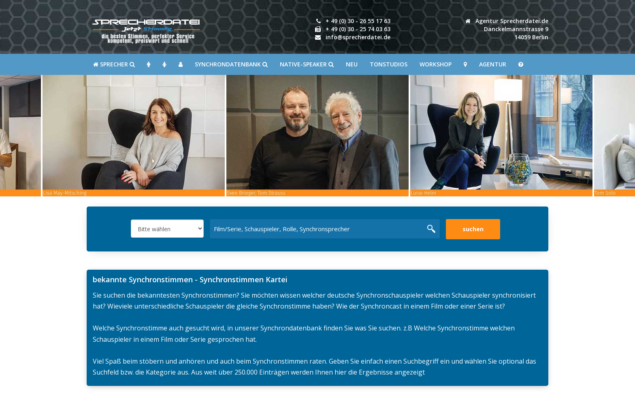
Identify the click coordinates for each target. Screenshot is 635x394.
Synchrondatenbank (231, 64)
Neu (352, 64)
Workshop (436, 64)
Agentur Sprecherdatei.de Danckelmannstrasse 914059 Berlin (506, 29)
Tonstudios (388, 64)
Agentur (492, 64)
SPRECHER (114, 64)
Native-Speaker (307, 64)
